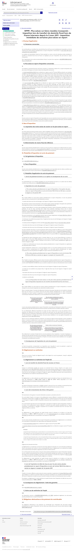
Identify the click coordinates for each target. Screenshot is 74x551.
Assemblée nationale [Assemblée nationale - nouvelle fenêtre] (41, 520)
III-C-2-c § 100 (69, 454)
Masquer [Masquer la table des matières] (6, 28)
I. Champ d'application (9, 31)
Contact (3, 522)
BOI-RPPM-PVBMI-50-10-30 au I (31, 161)
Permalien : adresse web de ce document (66, 20)
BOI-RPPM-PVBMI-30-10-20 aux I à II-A (41, 216)
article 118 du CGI (49, 222)
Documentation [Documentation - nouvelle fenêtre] (22, 523)
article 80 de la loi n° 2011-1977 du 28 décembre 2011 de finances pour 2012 (44, 106)
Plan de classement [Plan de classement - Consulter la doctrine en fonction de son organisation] (11, 9)
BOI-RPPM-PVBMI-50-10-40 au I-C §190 (44, 495)
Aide (3, 520)
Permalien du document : (25, 511)
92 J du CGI (29, 75)
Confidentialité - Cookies (30, 546)
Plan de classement (10, 15)
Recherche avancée (53, 12)
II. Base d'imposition (7, 37)
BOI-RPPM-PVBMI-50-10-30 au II (49, 170)
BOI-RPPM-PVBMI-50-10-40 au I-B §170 (33, 487)
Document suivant (66, 28)
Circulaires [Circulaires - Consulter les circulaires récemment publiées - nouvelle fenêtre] (39, 523)
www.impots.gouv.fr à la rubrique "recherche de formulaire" (35, 381)
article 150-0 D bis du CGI (29, 105)
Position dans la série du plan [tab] (9, 23)
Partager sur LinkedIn (66, 23)
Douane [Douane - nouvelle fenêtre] (39, 525)
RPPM (16, 15)
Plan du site (23, 546)
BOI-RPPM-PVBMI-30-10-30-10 (40, 80)
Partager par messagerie (69, 23)
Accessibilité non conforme (7, 546)
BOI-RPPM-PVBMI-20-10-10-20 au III (53, 103)
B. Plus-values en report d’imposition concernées (10, 34)
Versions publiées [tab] (6, 25)
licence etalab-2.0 (26, 549)
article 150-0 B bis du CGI (29, 100)
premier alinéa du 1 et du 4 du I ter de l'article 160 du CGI (36, 426)
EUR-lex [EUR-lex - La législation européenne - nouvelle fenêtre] (39, 527)
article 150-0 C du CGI (32, 92)
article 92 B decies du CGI (29, 90)
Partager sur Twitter (63, 23)
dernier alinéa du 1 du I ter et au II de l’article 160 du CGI (34, 232)
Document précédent (26, 28)
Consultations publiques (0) (21, 9)
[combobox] (21, 13)
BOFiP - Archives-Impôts (38, 9)
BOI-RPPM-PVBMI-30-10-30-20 (28, 88)
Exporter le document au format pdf (59, 20)
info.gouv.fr (40, 541)
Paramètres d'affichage (42, 546)
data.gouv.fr (66, 541)
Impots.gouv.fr (40, 531)
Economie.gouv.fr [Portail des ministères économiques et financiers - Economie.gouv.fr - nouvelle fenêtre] (41, 529)
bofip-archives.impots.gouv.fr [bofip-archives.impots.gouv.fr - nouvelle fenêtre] (25, 525)
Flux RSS (21, 520)
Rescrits (30, 9)
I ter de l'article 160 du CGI (30, 83)
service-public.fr (48, 541)
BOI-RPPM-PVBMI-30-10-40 (29, 97)
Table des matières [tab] (7, 20)
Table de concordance (24, 522)
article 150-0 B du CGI (50, 205)
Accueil (3, 9)
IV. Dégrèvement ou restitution (10, 42)
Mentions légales (16, 546)
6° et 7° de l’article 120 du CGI (62, 222)
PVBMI (19, 15)
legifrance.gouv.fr (57, 541)
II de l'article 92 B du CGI (29, 72)
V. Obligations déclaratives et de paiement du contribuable (10, 44)
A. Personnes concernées (10, 32)
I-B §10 (41, 385)
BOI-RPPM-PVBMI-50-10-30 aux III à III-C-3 (46, 183)
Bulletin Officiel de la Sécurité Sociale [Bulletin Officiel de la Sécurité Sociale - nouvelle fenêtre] (44, 522)
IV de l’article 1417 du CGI (42, 149)
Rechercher (41, 13)
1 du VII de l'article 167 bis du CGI (44, 213)
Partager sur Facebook (59, 23)
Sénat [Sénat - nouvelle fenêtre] (39, 533)
